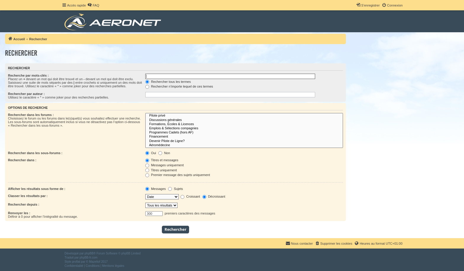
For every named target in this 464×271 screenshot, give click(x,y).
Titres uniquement (161, 170)
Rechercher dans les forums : (31, 115)
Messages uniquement (164, 165)
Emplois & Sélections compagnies (244, 128)
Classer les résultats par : (28, 196)
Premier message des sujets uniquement (177, 175)
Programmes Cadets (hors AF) (244, 132)
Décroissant (213, 196)
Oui (150, 153)
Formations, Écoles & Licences (244, 124)
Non (164, 153)
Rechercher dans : (22, 160)
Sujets (175, 189)
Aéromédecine (244, 145)
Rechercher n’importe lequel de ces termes (179, 86)
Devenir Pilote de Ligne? (244, 141)
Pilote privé (244, 116)
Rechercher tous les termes (168, 81)
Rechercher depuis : (23, 204)
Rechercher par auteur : (26, 94)
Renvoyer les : (19, 213)
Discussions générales (244, 120)
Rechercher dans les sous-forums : (35, 153)
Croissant (190, 196)
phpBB (89, 253)
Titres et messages (161, 160)
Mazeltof (94, 261)
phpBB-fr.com (89, 257)
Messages (155, 189)
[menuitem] (93, 5)
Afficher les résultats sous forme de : (36, 189)
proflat (76, 261)
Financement (244, 137)
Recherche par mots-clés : (28, 75)
